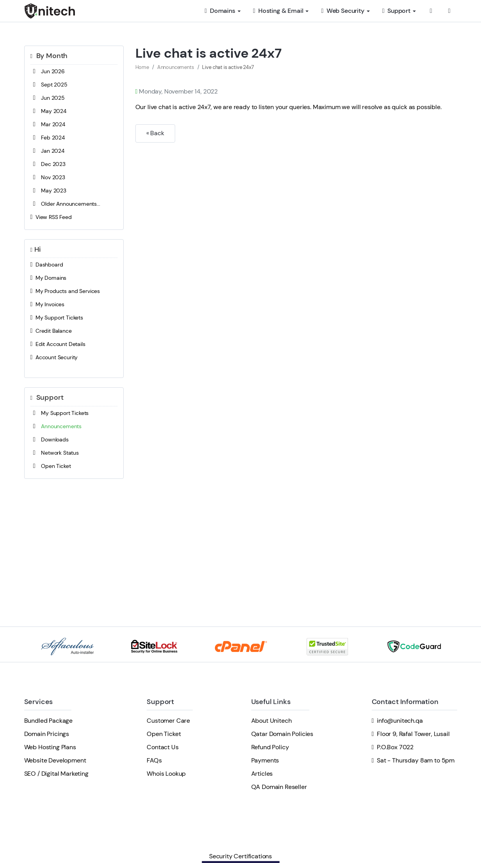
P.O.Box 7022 (395, 747)
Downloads (49, 439)
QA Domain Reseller (279, 787)
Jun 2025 (47, 97)
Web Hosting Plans (50, 747)
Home (142, 67)
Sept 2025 (48, 84)
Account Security (54, 357)
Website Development (55, 760)
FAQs (154, 760)
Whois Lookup (166, 773)
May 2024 (48, 111)
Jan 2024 (47, 150)
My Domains (48, 277)
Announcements (56, 426)
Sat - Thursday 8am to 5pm (415, 760)
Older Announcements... (65, 203)
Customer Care (168, 721)
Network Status (54, 452)
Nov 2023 (47, 177)
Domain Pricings (46, 734)
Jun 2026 (47, 71)
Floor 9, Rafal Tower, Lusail (413, 734)
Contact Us (162, 747)
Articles (262, 773)
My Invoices (47, 304)
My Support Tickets (56, 317)
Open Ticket (50, 466)
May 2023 (48, 190)
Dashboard (46, 264)
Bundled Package (48, 721)
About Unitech (271, 721)
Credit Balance (51, 330)
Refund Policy (270, 747)
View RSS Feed (51, 217)
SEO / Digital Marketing (56, 773)
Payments (265, 760)
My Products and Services (65, 291)
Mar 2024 (47, 124)
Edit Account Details (57, 344)
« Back (155, 133)
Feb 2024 (47, 137)
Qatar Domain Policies (282, 734)
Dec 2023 (48, 164)
